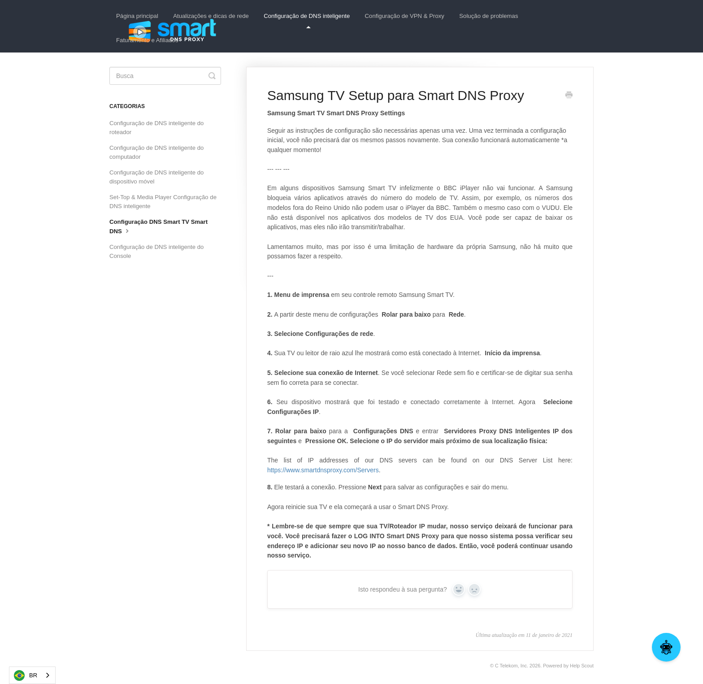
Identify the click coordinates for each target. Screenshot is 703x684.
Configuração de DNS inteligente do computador (156, 152)
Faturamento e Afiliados (147, 40)
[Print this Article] (569, 96)
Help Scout (582, 665)
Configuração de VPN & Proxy (404, 16)
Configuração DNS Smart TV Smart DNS (158, 226)
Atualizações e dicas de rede (211, 16)
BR (25, 675)
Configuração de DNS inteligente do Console (156, 251)
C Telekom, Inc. (511, 665)
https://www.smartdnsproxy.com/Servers (323, 470)
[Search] (165, 76)
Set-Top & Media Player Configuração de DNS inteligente (163, 201)
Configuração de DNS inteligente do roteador (156, 127)
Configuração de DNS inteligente (307, 20)
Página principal (137, 16)
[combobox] (32, 675)
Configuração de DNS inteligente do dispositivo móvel (156, 177)
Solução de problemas (488, 16)
